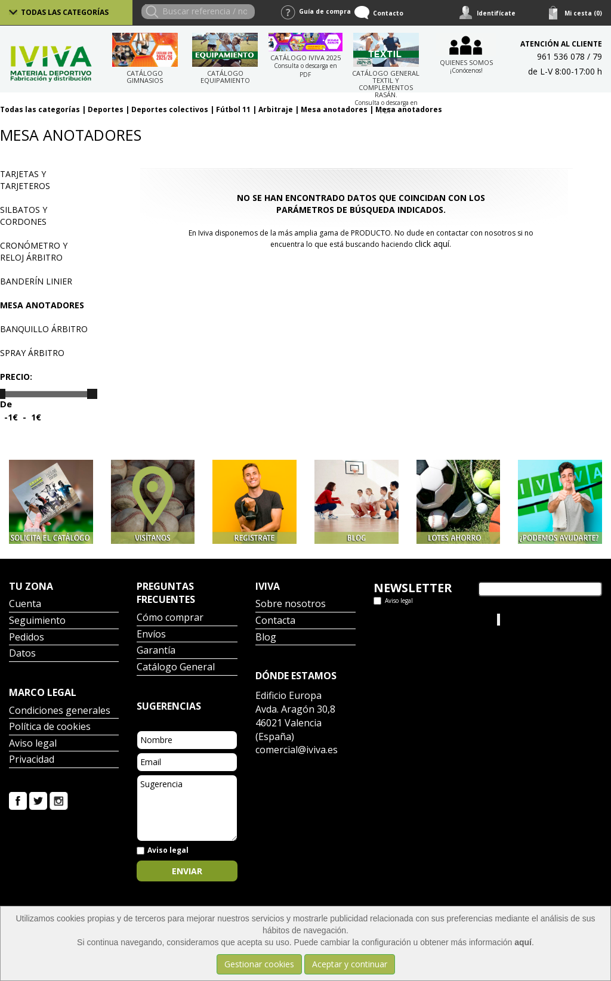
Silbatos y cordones (23, 215)
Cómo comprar (170, 618)
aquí (523, 942)
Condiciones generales (59, 711)
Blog (265, 637)
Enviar (187, 871)
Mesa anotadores (42, 305)
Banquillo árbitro (44, 329)
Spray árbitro (32, 352)
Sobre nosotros (290, 604)
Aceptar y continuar (349, 964)
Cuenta (25, 604)
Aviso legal (33, 744)
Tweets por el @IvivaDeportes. (405, 625)
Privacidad (31, 760)
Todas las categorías (65, 12)
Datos (22, 654)
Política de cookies (50, 727)
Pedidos (26, 637)
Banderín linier (36, 281)
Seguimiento (37, 621)
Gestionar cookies (259, 964)
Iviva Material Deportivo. (547, 619)
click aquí (432, 243)
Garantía (156, 651)
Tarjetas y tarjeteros (25, 179)
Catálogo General (176, 667)
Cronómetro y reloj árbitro (33, 251)
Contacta (275, 621)
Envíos (151, 634)
